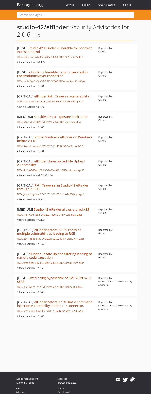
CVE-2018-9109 (49, 101)
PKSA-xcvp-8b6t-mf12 (29, 101)
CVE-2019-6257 (49, 286)
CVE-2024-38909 (49, 57)
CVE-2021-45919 (49, 214)
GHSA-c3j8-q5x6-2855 (71, 214)
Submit (86, 4)
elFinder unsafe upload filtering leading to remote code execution (54, 256)
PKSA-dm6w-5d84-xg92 (29, 170)
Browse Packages (66, 382)
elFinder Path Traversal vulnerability (61, 96)
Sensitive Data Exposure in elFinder (61, 116)
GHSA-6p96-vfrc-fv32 (71, 146)
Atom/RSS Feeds (25, 382)
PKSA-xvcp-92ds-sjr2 (28, 262)
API (18, 388)
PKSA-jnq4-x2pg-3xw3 (29, 194)
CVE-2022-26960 (50, 194)
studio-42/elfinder (43, 27)
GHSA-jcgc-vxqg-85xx (69, 122)
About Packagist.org (27, 378)
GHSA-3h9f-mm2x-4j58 (70, 57)
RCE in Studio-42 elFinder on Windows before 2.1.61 (54, 139)
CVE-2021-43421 (52, 170)
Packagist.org (30, 4)
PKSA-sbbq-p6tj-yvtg (28, 57)
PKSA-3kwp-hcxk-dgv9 (29, 146)
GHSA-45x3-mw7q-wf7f (71, 101)
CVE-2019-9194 (50, 311)
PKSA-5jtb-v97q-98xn (28, 214)
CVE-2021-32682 (50, 238)
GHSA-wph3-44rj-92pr (72, 238)
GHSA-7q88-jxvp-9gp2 (72, 194)
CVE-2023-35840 (49, 81)
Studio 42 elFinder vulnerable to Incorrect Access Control (54, 50)
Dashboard (63, 392)
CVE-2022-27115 (50, 146)
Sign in (127, 4)
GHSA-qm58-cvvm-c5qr (71, 262)
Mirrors (20, 392)
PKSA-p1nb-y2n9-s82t (29, 122)
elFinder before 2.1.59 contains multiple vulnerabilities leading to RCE (49, 232)
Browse (70, 4)
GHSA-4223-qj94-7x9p (71, 311)
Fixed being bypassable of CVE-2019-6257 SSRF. (54, 280)
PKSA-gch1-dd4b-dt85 (29, 238)
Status (60, 388)
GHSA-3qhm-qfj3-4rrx (70, 286)
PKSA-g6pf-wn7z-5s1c (29, 286)
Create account (106, 4)
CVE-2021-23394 (49, 262)
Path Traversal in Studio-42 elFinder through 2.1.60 (52, 187)
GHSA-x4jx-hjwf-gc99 (72, 170)
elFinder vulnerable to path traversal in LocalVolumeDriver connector (52, 74)
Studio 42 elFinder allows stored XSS (61, 209)
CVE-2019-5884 (49, 122)
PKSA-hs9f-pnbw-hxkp (29, 311)
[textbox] (75, 15)
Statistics (62, 378)
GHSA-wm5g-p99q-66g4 (72, 81)
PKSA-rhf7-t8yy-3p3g (28, 81)
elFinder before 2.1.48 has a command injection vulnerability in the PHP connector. (55, 304)
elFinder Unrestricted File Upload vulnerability (51, 163)
